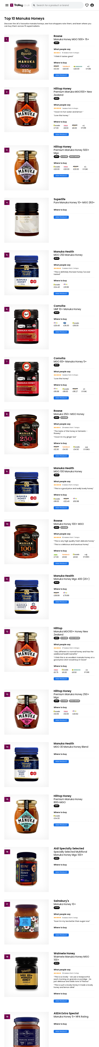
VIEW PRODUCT (61, 75)
